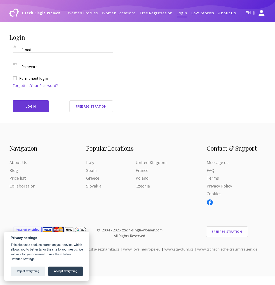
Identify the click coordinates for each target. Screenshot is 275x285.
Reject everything (28, 271)
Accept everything (65, 271)
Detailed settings (23, 259)
